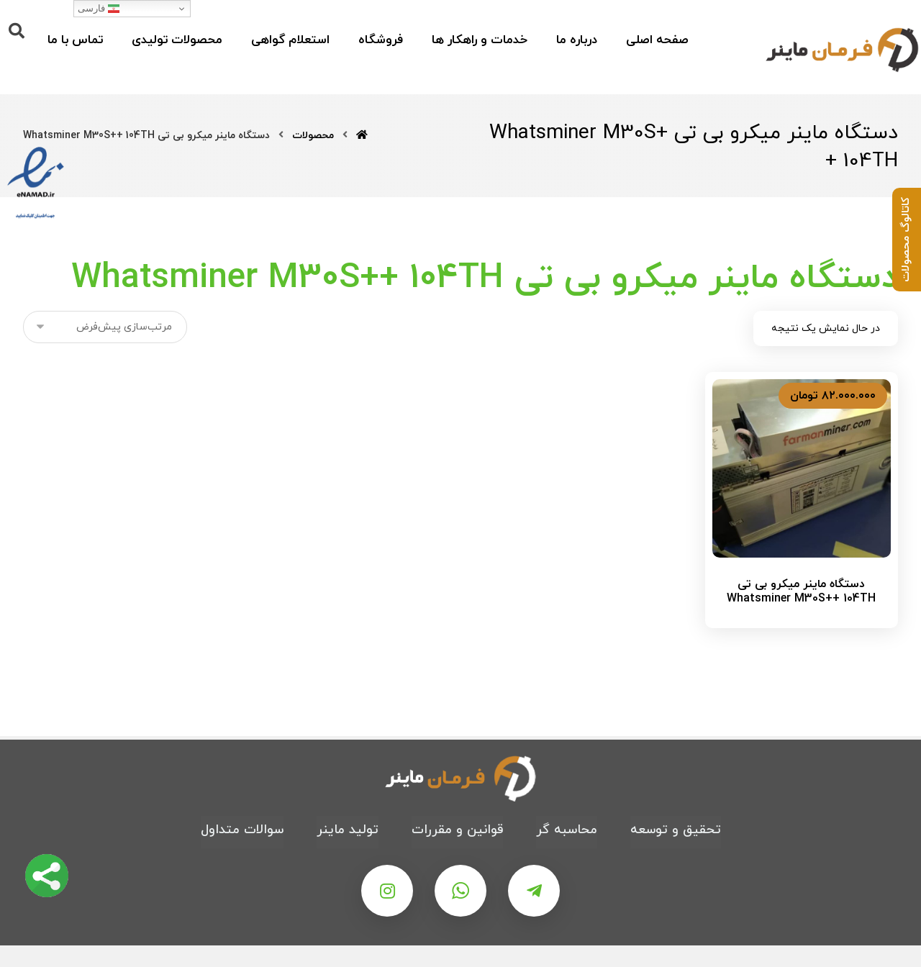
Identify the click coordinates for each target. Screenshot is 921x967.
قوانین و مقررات (457, 830)
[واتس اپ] (460, 891)
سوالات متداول (242, 830)
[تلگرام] (534, 891)
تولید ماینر (347, 830)
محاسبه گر (566, 830)
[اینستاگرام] (387, 891)
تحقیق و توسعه (675, 830)
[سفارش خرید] (105, 327)
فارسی (98, 8)
